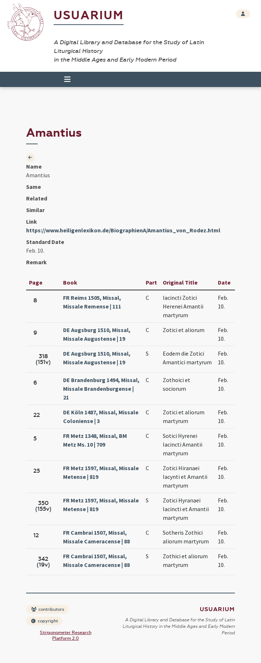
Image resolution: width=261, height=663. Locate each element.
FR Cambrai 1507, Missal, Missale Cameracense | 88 (96, 537)
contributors (47, 609)
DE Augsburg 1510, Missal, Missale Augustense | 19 (96, 334)
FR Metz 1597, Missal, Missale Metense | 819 (101, 472)
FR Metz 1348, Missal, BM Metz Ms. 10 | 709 (95, 440)
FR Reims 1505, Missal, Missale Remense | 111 (92, 302)
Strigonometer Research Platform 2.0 (65, 635)
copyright (44, 620)
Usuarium (89, 15)
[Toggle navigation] (67, 79)
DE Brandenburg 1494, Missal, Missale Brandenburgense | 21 (101, 388)
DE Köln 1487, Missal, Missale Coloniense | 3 (100, 416)
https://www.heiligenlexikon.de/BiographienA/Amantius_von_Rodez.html (123, 230)
